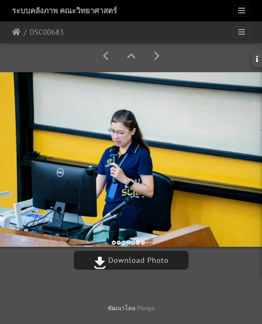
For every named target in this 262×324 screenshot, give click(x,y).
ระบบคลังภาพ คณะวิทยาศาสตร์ (64, 11)
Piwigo (146, 308)
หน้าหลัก (16, 32)
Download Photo (131, 260)
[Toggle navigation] (241, 10)
